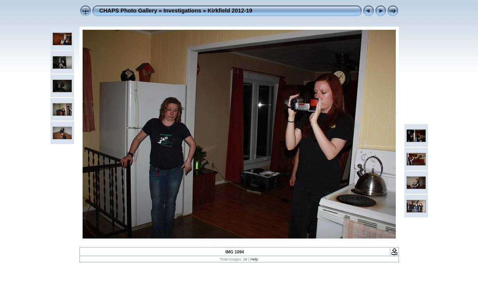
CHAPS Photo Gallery (128, 10)
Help (254, 259)
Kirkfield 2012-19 (229, 10)
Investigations (182, 10)
